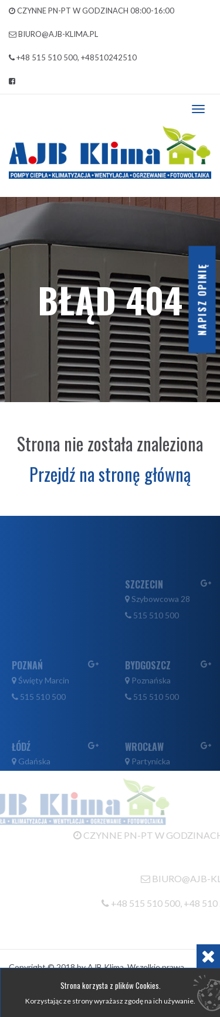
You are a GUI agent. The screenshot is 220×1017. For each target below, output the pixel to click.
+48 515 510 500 (46, 57)
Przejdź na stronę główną (110, 474)
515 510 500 (156, 632)
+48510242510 (109, 57)
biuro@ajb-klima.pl (58, 34)
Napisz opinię (202, 300)
